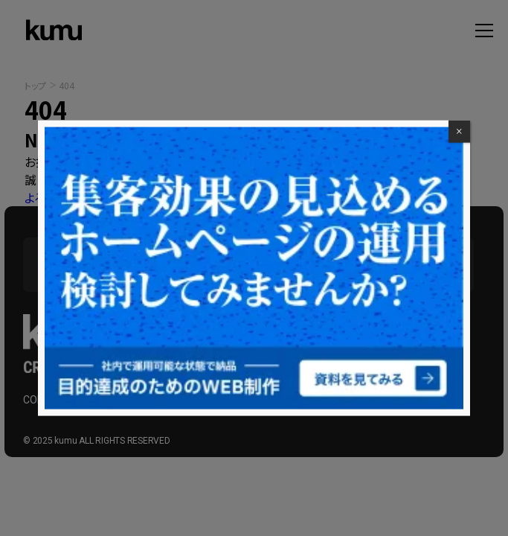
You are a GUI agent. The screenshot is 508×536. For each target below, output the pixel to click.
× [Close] (459, 131)
